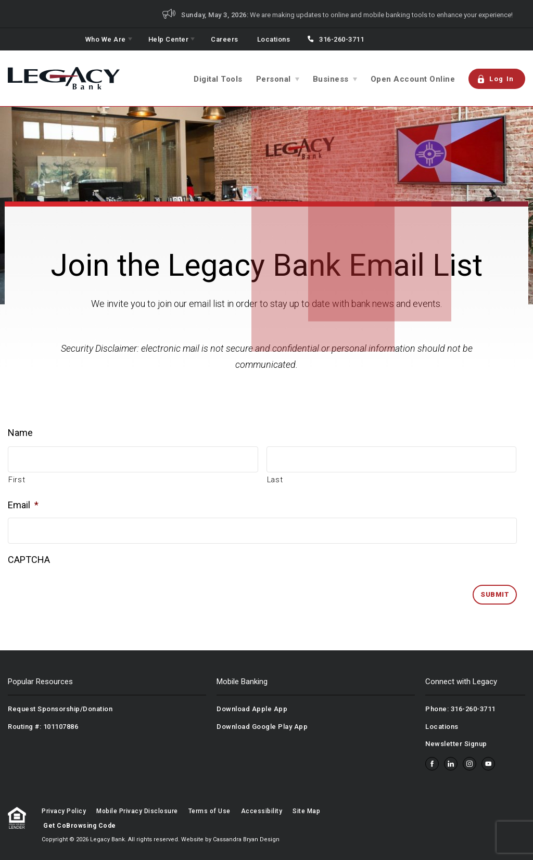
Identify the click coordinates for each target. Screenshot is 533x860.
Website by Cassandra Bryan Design (230, 839)
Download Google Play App (262, 726)
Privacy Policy (64, 811)
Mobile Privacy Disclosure (137, 811)
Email (23, 504)
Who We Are (105, 39)
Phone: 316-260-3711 (460, 709)
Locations (273, 39)
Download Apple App (252, 709)
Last (275, 479)
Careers (224, 39)
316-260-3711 (341, 39)
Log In (495, 79)
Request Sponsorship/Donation (60, 709)
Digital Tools (218, 79)
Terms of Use (209, 811)
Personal (273, 79)
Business (331, 79)
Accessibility (262, 811)
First (16, 479)
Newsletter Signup (456, 744)
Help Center (168, 39)
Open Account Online (413, 79)
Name (20, 432)
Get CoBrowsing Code (79, 825)
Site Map (306, 811)
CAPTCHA (29, 559)
